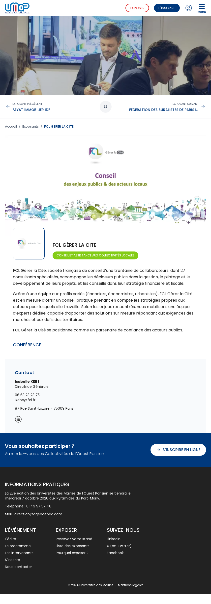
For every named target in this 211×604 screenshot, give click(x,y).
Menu (202, 7)
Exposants (30, 126)
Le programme (18, 545)
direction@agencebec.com (38, 514)
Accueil (11, 126)
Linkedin (114, 538)
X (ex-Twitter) (119, 545)
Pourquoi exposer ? (72, 552)
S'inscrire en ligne (178, 450)
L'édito (10, 538)
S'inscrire (166, 7)
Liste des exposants (73, 545)
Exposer (137, 7)
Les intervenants (19, 552)
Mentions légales (131, 585)
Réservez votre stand (74, 538)
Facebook (115, 552)
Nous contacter (18, 566)
